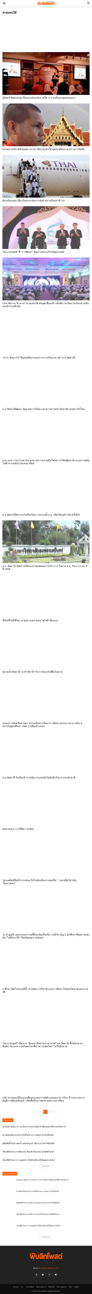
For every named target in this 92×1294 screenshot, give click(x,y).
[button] (4, 3)
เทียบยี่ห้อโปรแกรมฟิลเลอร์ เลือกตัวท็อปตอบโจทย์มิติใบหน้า (28, 1152)
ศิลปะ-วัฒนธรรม (62, 1287)
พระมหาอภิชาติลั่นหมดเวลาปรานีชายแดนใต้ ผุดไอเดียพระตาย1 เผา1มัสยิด (43, 149)
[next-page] (56, 1112)
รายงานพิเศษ (30, 1287)
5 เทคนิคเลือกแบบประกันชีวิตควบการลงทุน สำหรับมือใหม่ (28, 1135)
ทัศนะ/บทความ (41, 1287)
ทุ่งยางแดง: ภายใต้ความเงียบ (18, 829)
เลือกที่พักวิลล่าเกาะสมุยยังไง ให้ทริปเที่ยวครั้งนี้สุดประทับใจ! (28, 1160)
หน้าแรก (16, 1287)
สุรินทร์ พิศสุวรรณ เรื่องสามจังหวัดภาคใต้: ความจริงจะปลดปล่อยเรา (39, 97)
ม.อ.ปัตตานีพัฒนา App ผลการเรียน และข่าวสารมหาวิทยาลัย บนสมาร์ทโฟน (43, 409)
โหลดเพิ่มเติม (46, 1166)
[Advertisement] (46, 34)
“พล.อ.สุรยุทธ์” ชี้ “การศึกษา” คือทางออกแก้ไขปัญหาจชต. (33, 252)
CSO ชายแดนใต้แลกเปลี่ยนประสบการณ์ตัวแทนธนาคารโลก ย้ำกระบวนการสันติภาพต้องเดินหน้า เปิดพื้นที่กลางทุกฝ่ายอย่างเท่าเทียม (43, 1099)
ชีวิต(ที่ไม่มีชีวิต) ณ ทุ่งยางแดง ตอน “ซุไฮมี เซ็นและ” (30, 620)
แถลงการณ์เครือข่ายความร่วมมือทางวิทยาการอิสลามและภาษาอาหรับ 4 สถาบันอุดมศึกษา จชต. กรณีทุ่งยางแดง (42, 725)
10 (50, 1112)
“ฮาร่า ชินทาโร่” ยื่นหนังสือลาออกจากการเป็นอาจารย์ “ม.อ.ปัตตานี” (39, 357)
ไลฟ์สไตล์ (51, 1287)
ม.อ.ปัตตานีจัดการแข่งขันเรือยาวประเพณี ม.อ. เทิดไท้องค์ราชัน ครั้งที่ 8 (41, 514)
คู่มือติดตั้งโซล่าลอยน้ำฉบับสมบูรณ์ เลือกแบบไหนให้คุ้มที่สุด (28, 1143)
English (76, 1287)
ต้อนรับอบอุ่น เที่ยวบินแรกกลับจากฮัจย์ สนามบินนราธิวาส (33, 200)
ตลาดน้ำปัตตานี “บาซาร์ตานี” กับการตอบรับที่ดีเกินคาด (32, 671)
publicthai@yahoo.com (50, 1268)
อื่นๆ (70, 1287)
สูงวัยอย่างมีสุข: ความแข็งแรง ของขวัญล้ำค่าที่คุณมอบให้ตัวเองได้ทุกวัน (34, 1126)
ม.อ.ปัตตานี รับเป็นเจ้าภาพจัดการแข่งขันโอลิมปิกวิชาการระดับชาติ (38, 777)
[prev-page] (35, 1112)
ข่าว (22, 1287)
